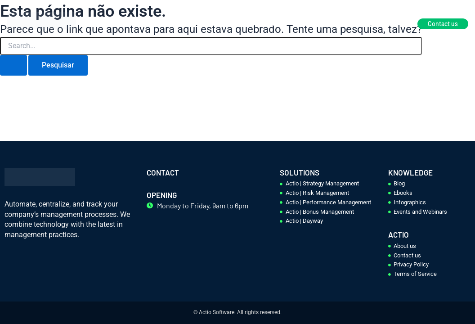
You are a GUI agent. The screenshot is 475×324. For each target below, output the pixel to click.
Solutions (264, 23)
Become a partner (370, 23)
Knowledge (311, 23)
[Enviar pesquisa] (13, 65)
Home (224, 23)
